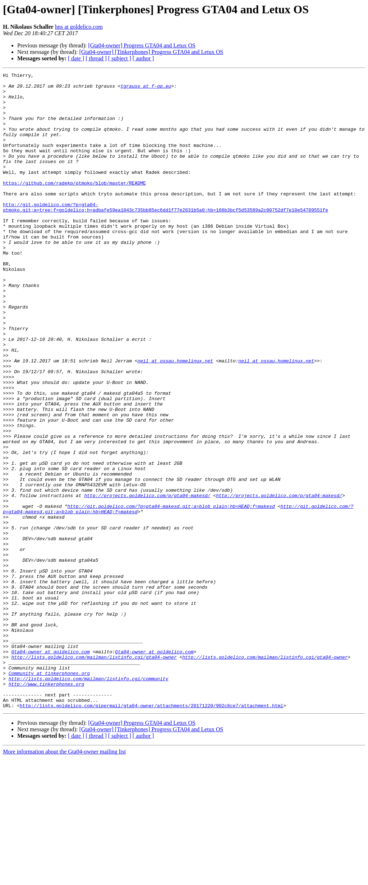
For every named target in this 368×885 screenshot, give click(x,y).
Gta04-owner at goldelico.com (50, 768)
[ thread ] (96, 58)
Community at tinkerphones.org (49, 794)
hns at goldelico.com (79, 27)
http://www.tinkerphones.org (46, 806)
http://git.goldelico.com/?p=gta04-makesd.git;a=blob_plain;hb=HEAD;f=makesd (171, 593)
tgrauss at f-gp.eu (146, 89)
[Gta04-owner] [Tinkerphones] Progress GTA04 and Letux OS (151, 52)
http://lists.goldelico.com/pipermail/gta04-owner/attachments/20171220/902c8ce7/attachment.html (151, 832)
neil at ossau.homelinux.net (175, 419)
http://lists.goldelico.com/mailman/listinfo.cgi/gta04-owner (93, 774)
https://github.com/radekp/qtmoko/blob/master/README (74, 205)
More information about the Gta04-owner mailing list (64, 879)
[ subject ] (119, 58)
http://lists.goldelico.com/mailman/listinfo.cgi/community (89, 800)
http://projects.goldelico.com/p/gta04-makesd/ (147, 580)
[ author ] (143, 58)
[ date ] (76, 58)
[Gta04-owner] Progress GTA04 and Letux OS (142, 45)
